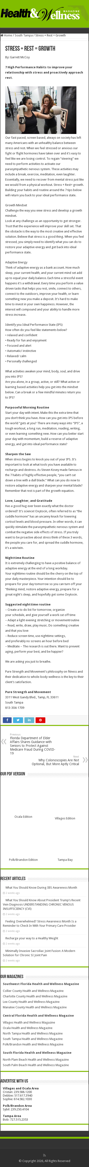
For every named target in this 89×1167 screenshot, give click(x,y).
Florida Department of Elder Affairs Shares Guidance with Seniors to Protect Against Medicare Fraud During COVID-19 (34, 744)
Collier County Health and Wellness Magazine (33, 991)
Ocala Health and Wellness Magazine (27, 1028)
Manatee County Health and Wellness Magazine (35, 1007)
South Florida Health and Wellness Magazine (37, 1052)
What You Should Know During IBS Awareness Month (41, 887)
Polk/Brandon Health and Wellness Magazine (33, 1044)
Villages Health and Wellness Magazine (29, 1022)
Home (6, 35)
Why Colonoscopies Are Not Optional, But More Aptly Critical (54, 760)
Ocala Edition (23, 816)
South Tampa (24, 35)
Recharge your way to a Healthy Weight (31, 938)
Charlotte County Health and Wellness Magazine (35, 996)
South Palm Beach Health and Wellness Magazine (36, 1065)
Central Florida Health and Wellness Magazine (38, 1015)
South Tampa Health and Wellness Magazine (33, 1039)
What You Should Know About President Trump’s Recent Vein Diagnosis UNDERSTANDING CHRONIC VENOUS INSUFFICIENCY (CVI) (41, 904)
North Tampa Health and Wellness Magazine (33, 1033)
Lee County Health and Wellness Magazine (31, 1002)
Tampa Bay (65, 860)
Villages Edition (65, 818)
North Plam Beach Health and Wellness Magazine (36, 1059)
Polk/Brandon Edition (23, 860)
